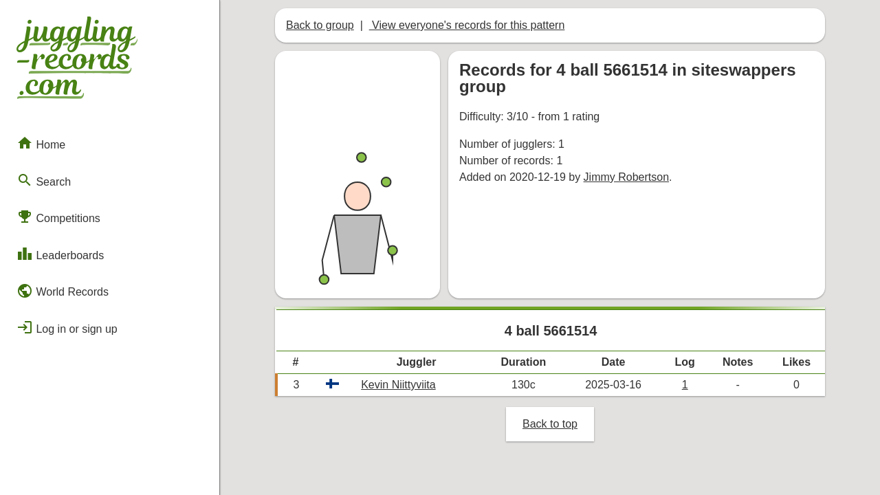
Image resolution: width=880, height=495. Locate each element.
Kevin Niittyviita (398, 384)
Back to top (550, 424)
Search (43, 180)
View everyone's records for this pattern (467, 25)
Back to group (320, 25)
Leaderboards (60, 253)
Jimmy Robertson (626, 177)
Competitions (58, 216)
